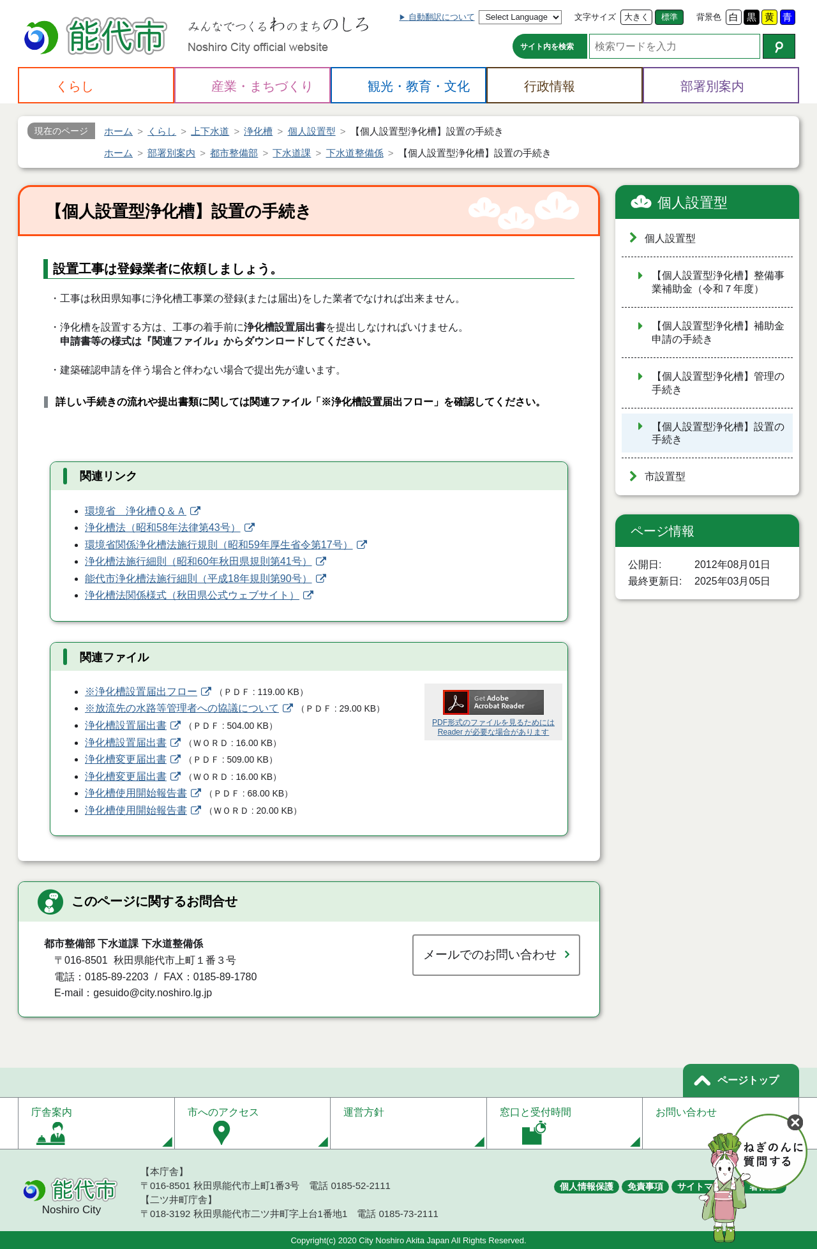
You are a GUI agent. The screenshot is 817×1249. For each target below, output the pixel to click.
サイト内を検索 (547, 46)
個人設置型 (692, 203)
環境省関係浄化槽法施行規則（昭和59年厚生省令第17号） (219, 544)
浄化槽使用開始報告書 (136, 793)
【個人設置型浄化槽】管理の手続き (718, 383)
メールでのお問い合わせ (490, 954)
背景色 (708, 17)
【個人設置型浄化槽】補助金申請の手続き (718, 332)
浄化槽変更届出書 (126, 759)
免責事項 (645, 1186)
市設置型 (665, 476)
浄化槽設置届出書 (126, 725)
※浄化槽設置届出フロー (141, 691)
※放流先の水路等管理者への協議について (182, 708)
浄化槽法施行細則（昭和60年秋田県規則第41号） (198, 561)
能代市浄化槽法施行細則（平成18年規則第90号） (198, 578)
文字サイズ (595, 17)
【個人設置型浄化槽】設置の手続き (718, 433)
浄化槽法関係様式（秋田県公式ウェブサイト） (192, 595)
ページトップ (748, 1080)
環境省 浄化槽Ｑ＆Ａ (135, 510)
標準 (669, 17)
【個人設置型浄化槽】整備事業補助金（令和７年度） (718, 282)
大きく (636, 17)
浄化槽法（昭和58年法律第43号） (163, 527)
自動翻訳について (441, 17)
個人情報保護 (586, 1186)
